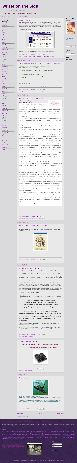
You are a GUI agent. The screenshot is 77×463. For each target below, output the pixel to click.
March (3, 44)
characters (70, 433)
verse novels (51, 437)
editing (48, 434)
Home (5, 13)
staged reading (4, 437)
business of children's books (61, 433)
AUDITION (5, 431)
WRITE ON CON (59, 431)
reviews (65, 435)
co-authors (8, 434)
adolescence (24, 218)
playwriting (36, 435)
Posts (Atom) (25, 416)
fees (54, 434)
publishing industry (48, 435)
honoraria (4, 435)
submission (24, 437)
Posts (54, 444)
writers (67, 437)
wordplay (64, 437)
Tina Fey (33, 218)
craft (15, 434)
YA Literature (66, 431)
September (4, 34)
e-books (45, 434)
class (26, 91)
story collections (9, 437)
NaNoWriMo (41, 431)
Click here (45, 229)
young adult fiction (41, 218)
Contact (35, 13)
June (3, 39)
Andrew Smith (24, 56)
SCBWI (48, 431)
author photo (25, 433)
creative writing (19, 434)
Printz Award (44, 56)
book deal (38, 433)
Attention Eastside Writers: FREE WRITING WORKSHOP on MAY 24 (40, 64)
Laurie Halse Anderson (32, 56)
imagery (7, 435)
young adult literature (51, 56)
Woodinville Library (36, 91)
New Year (44, 431)
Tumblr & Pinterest (21, 13)
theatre (39, 437)
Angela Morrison (22, 431)
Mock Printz (39, 56)
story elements (14, 437)
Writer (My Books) (11, 13)
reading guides (57, 435)
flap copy (66, 434)
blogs (35, 433)
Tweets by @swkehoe (6, 16)
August (3, 35)
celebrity (23, 336)
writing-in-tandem (20, 438)
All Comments (56, 446)
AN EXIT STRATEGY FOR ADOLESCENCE (31, 98)
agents (23, 91)
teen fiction (29, 218)
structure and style (19, 437)
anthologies (6, 433)
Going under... (23, 378)
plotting (40, 435)
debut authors (31, 434)
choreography (4, 434)
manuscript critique (17, 435)
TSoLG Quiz (29, 13)
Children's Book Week (28, 260)
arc (8, 433)
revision (68, 435)
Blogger (62, 460)
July (3, 37)
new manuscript (23, 435)
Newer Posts (20, 413)
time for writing (42, 437)
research (62, 435)
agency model (73, 431)
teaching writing (33, 437)
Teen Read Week (53, 431)
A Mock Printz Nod (25, 20)
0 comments (33, 216)
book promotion (43, 433)
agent (3, 433)
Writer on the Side (20, 6)
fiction (29, 370)
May (3, 40)
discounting (35, 434)
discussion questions (41, 434)
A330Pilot (54, 460)
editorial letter (51, 434)
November (4, 30)
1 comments (33, 54)
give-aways (73, 434)
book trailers (49, 433)
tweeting (46, 437)
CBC (23, 260)
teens (37, 437)
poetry (31, 370)
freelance (69, 434)
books (53, 433)
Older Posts (60, 413)
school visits (73, 435)
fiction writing (29, 91)
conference (12, 434)
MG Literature (36, 431)
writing (41, 91)
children (73, 433)
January (3, 27)
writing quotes (14, 438)
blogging (30, 433)
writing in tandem (9, 438)
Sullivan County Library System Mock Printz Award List (33, 23)
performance (28, 435)
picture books (32, 435)
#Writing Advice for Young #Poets (29, 341)
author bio (21, 433)
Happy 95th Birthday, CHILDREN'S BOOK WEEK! (34, 225)
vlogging (56, 437)
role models (31, 336)
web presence (60, 437)
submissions (28, 437)
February (4, 23)
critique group (25, 434)
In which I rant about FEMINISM (29, 268)
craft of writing (24, 370)
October (3, 32)
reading (26, 336)
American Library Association (14, 431)
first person (63, 434)
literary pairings (11, 435)
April (3, 42)
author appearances (14, 433)
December (4, 29)
